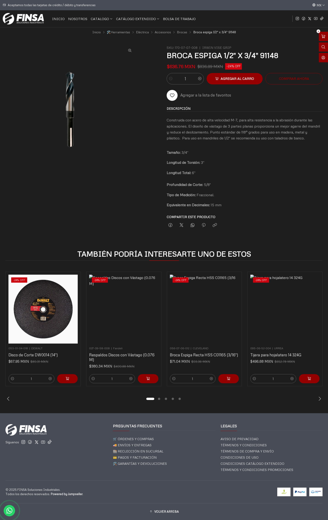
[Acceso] (323, 57)
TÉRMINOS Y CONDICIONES (244, 445)
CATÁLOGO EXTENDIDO (138, 19)
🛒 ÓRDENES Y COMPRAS (133, 439)
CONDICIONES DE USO (240, 457)
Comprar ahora (294, 78)
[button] (150, 399)
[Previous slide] (8, 399)
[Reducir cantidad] (171, 78)
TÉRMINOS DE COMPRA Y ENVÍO (247, 451)
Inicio (96, 32)
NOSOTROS (77, 19)
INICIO (58, 19)
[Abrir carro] (323, 36)
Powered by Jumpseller (67, 494)
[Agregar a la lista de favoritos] (199, 95)
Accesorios (163, 32)
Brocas (182, 32)
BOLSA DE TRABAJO (179, 19)
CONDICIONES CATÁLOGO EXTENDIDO (252, 463)
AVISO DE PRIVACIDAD (240, 439)
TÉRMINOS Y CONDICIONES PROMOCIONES (257, 470)
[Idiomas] (318, 5)
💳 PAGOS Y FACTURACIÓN (135, 457)
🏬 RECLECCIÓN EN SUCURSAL (138, 451)
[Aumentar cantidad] (200, 78)
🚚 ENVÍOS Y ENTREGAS (132, 445)
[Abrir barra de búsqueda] (323, 47)
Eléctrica (142, 32)
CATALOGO (102, 19)
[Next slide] (319, 399)
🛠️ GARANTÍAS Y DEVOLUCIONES (140, 463)
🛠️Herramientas (118, 32)
